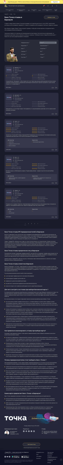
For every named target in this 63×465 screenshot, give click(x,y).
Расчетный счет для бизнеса (14, 5)
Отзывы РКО (55, 10)
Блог (37, 454)
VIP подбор (38, 456)
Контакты (38, 458)
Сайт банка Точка (32, 444)
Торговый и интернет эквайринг (21, 10)
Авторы (49, 462)
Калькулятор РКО (33, 10)
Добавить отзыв (51, 17)
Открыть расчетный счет (9, 10)
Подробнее (55, 1)
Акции (39, 10)
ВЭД (29, 10)
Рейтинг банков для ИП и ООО (47, 10)
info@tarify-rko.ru (40, 452)
